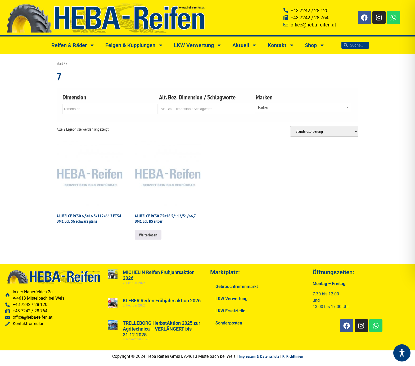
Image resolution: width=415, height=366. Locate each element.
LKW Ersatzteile (230, 310)
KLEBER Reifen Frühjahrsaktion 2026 (162, 300)
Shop (315, 45)
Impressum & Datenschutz (259, 356)
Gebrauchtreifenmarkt (236, 286)
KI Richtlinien (292, 356)
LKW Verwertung (198, 45)
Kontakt (281, 45)
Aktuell (244, 45)
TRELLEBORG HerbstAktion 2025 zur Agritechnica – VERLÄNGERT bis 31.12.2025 (161, 328)
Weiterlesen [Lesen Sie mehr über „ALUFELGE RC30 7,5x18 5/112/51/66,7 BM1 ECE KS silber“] (148, 234)
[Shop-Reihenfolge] (324, 131)
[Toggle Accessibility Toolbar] (402, 353)
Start (60, 63)
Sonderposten (228, 323)
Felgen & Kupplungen (134, 45)
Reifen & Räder (73, 45)
